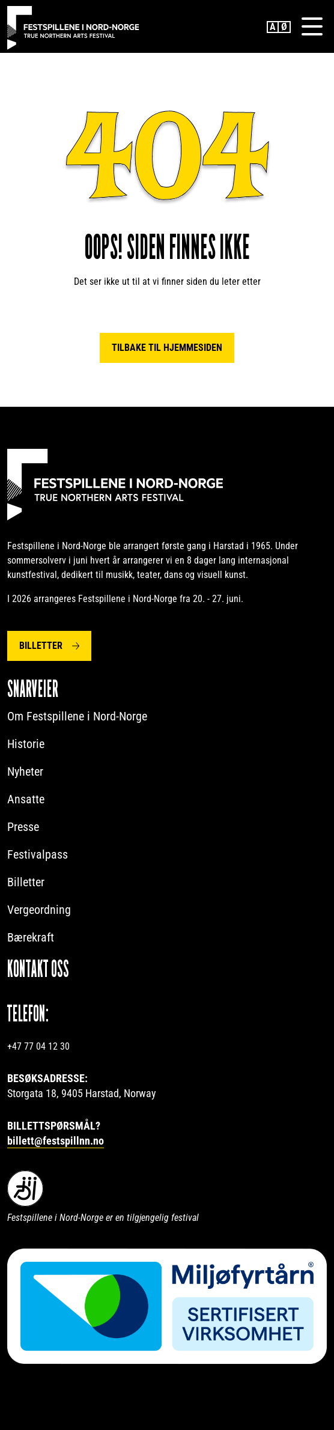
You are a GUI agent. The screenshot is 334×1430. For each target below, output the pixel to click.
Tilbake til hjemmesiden (167, 347)
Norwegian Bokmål (285, 27)
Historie (25, 744)
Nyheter (25, 771)
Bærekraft (30, 937)
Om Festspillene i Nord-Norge (77, 716)
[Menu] (312, 26)
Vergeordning (39, 909)
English (273, 27)
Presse (23, 827)
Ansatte (25, 799)
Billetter (40, 645)
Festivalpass (37, 854)
